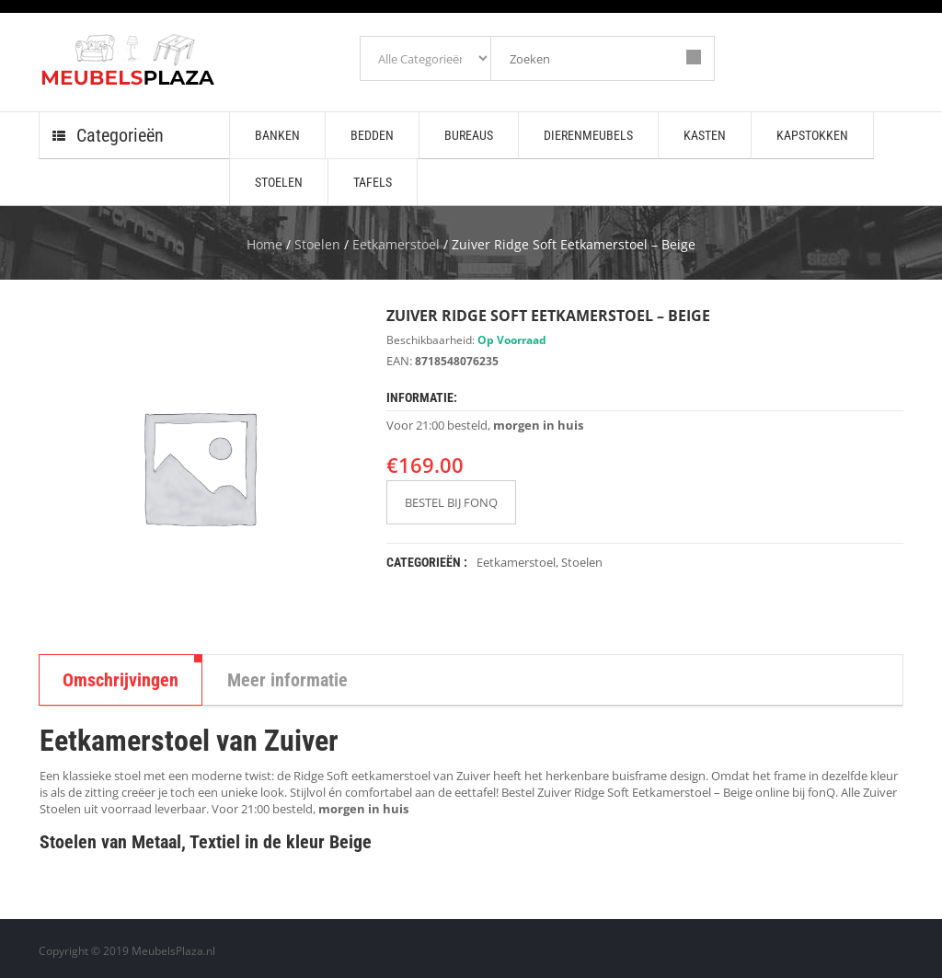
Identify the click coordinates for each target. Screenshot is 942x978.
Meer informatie (287, 680)
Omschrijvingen (120, 680)
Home (264, 244)
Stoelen (317, 244)
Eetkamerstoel (396, 244)
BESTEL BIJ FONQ (451, 502)
